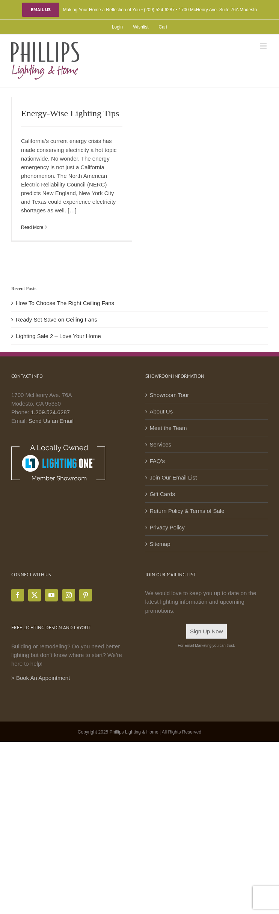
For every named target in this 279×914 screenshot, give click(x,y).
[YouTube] (51, 595)
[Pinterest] (85, 595)
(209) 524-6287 (159, 9)
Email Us (41, 10)
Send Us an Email (51, 421)
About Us (161, 411)
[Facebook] (17, 595)
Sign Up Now (206, 631)
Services (161, 444)
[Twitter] (34, 595)
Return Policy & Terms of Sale (187, 511)
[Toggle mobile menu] (264, 46)
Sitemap (160, 544)
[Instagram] (68, 595)
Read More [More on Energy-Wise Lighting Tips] (32, 227)
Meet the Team (168, 428)
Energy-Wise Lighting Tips (70, 113)
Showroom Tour (169, 395)
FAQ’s (157, 461)
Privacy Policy (167, 527)
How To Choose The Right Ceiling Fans (65, 303)
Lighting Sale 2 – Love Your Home (58, 336)
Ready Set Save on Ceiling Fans (56, 319)
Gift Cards (162, 494)
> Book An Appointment (40, 678)
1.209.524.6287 (50, 412)
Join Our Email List (173, 477)
